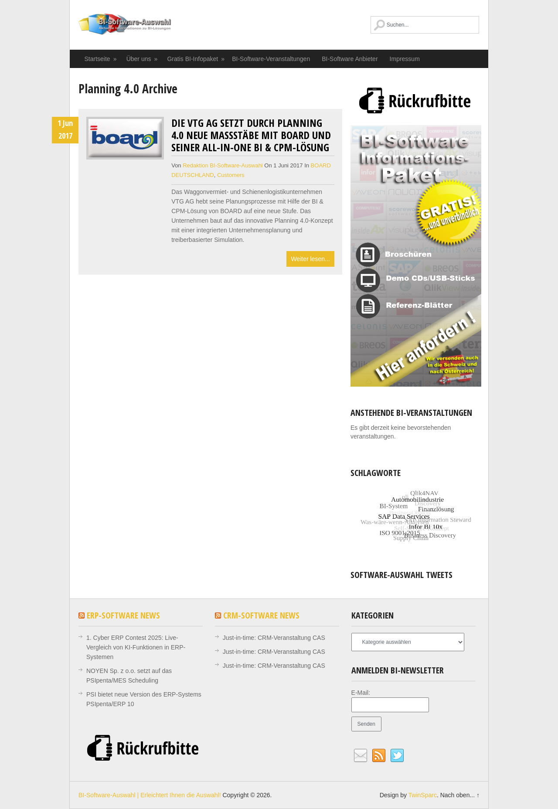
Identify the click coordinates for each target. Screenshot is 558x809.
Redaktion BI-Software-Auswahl (223, 165)
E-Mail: (361, 692)
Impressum (405, 58)
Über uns (142, 59)
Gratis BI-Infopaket (196, 59)
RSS (379, 756)
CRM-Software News (261, 615)
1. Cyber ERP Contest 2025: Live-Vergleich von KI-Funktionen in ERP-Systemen (135, 647)
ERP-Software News (123, 615)
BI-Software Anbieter (350, 58)
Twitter (397, 756)
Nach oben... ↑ (460, 795)
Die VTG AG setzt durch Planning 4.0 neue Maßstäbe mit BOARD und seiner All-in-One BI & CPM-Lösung (251, 135)
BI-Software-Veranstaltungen (271, 58)
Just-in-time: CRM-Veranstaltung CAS (274, 637)
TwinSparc (422, 795)
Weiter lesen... (310, 258)
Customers (231, 175)
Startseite (101, 59)
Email (360, 756)
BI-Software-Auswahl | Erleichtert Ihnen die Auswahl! (140, 28)
